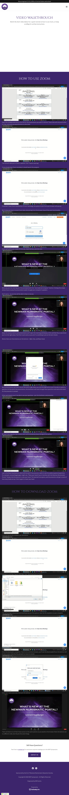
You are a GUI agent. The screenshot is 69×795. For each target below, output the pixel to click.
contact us (21, 749)
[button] (66, 6)
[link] (4, 6)
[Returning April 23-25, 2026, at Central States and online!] (34, 1)
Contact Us (34, 755)
